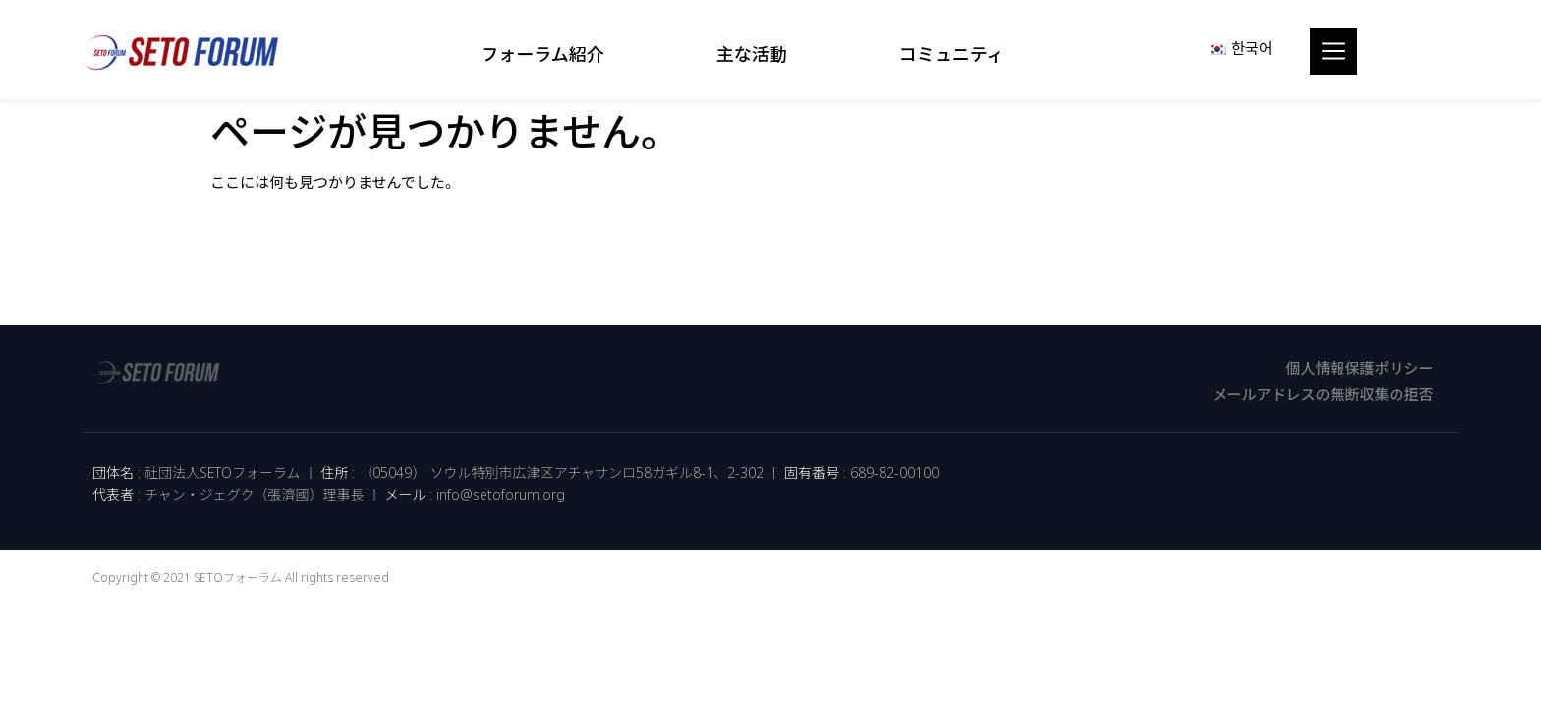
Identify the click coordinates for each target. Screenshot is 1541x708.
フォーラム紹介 (547, 54)
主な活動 (756, 54)
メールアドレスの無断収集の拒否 (1322, 394)
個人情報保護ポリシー (1359, 368)
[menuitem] (1240, 48)
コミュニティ (956, 54)
